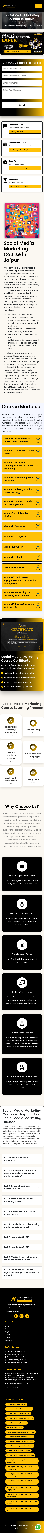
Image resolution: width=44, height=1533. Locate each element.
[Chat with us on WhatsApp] (38, 1525)
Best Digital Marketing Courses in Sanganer (19, 1481)
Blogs (7, 1332)
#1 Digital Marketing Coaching (18, 1450)
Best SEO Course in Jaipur (15, 1351)
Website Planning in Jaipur (15, 1360)
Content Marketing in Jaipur (16, 1363)
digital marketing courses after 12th (20, 1455)
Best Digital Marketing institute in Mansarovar (19, 1495)
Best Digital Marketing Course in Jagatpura (19, 1461)
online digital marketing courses (19, 1409)
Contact (8, 1334)
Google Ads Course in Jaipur (16, 1357)
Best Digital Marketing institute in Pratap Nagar (22, 1502)
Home (22, 23)
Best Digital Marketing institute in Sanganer (19, 1509)
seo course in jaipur (14, 1427)
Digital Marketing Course (16, 1404)
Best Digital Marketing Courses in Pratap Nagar (19, 1475)
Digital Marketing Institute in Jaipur (20, 1446)
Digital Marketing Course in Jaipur (20, 1437)
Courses (8, 1329)
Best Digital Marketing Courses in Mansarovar (19, 1468)
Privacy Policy (9, 1340)
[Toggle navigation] (38, 6)
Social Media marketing (14, 1354)
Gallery (7, 1337)
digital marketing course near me (20, 1418)
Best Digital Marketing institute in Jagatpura (19, 1488)
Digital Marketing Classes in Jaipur (20, 1441)
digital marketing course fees (18, 1413)
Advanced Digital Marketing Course (20, 1432)
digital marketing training (16, 1423)
